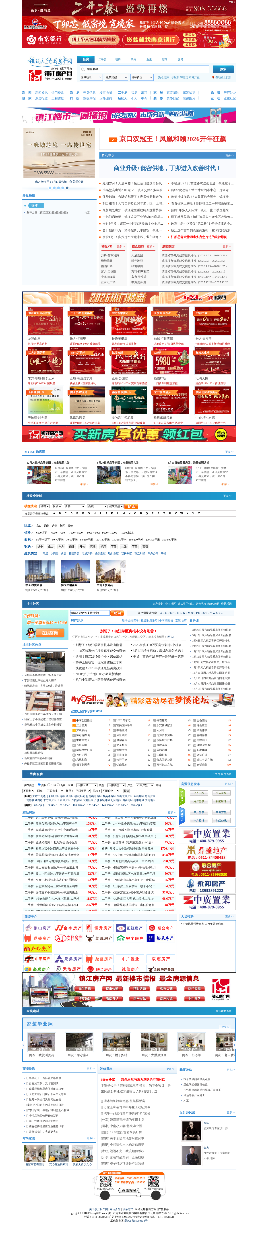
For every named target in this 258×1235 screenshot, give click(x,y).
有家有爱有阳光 (35, 1164)
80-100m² (65, 805)
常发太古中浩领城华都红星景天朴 (131, 864)
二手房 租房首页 (222, 774)
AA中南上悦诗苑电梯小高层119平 (134, 870)
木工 (186, 1100)
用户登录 (199, 801)
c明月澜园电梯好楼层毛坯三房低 (57, 876)
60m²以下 (40, 805)
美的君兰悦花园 (123, 418)
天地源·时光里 (37, 418)
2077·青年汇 (123, 720)
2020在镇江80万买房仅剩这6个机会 (157, 645)
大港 (124, 546)
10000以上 (128, 532)
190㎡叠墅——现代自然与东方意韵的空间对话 (133, 1079)
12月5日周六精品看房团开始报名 (211, 688)
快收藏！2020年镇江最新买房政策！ (101, 668)
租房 (118, 59)
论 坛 (215, 92)
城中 (40, 546)
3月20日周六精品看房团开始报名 (211, 629)
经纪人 (122, 98)
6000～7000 (58, 532)
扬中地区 (139, 800)
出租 (144, 92)
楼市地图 (105, 92)
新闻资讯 (41, 92)
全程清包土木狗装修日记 (127, 1144)
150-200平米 (136, 539)
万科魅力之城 (165, 764)
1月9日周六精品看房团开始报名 (211, 662)
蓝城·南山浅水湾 (81, 378)
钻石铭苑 (162, 720)
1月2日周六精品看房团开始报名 (211, 667)
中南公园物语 (84, 720)
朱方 (61, 546)
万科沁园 (81, 754)
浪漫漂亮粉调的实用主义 (127, 1119)
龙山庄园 (202, 725)
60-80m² (53, 805)
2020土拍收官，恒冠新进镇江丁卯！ (101, 662)
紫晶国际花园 (165, 759)
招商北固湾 (83, 764)
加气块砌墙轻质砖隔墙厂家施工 (202, 1089)
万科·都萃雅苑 (110, 255)
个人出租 (199, 793)
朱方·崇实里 (204, 338)
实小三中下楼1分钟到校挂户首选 (57, 832)
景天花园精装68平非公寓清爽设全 (57, 870)
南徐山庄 (202, 740)
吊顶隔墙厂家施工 (194, 1095)
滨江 (92, 546)
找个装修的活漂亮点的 (197, 1079)
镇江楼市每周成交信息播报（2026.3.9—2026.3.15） (194, 260)
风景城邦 (121, 735)
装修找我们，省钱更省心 (43, 1131)
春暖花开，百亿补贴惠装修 (45, 1078)
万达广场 (202, 754)
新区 (62, 525)
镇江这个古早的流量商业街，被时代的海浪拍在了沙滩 (208, 230)
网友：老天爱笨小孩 (229, 1055)
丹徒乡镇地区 (102, 800)
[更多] (170, 636)
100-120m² (79, 805)
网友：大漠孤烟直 (154, 1055)
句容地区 (127, 800)
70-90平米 (72, 539)
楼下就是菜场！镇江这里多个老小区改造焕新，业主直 (208, 217)
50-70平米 (58, 539)
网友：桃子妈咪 (117, 1055)
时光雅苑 (137, 260)
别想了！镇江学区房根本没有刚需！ (128, 631)
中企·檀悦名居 (205, 418)
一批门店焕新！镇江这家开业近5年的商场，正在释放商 (141, 217)
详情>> (84, 484)
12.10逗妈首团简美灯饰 (126, 1132)
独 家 (26, 98)
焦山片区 (150, 796)
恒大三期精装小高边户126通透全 (57, 895)
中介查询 (199, 820)
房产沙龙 (230, 92)
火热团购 (105, 98)
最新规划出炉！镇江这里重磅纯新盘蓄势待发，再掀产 (140, 210)
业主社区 (230, 98)
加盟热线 (222, 820)
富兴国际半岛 (124, 725)
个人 (134, 98)
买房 (134, 92)
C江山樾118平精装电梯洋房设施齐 (135, 832)
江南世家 (162, 754)
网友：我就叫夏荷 (41, 1055)
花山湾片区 (95, 796)
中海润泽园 (108, 277)
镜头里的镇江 (186, 603)
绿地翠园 (107, 260)
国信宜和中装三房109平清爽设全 (57, 907)
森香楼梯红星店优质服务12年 (46, 1088)
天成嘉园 (137, 255)
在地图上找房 (223, 77)
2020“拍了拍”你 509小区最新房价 (98, 674)
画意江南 (121, 754)
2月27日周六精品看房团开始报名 (211, 646)
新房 (86, 59)
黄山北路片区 (125, 796)
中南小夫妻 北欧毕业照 (126, 1126)
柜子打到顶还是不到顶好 (127, 1163)
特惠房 (184, 77)
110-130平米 (102, 539)
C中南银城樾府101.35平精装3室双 (134, 838)
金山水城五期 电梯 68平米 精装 (133, 845)
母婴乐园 (226, 603)
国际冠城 (162, 750)
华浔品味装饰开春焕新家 (43, 1115)
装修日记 (173, 98)
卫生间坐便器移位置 (196, 1084)
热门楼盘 (58, 92)
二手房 (102, 59)
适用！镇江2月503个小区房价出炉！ (101, 656)
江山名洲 (81, 725)
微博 (180, 59)
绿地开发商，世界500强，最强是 (43, 685)
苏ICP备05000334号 (136, 1220)
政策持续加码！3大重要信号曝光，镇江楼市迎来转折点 (209, 196)
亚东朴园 (121, 745)
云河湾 (161, 730)
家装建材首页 (224, 1011)
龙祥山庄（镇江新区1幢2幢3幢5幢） (48, 212)
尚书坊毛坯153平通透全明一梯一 (57, 820)
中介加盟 (222, 812)
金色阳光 (202, 720)
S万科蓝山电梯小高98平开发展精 (134, 895)
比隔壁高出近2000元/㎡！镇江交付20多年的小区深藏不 (140, 190)
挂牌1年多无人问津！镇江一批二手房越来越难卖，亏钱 (209, 210)
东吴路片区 (109, 796)
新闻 (164, 59)
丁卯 (113, 546)
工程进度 (58, 98)
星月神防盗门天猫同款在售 (45, 1099)
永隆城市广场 (165, 740)
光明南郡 (202, 764)
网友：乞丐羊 (191, 1055)
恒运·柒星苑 (83, 735)
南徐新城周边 (35, 800)
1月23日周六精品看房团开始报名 (211, 651)
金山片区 (138, 796)
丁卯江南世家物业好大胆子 (40, 680)
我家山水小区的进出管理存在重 (43, 719)
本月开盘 (194, 77)
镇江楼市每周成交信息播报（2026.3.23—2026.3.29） (195, 255)
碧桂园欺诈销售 (33, 752)
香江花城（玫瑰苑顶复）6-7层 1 (133, 857)
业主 (149, 59)
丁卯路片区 (53, 796)
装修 (133, 59)
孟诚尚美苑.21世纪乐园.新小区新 (57, 857)
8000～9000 (94, 532)
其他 (70, 525)
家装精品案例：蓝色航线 (127, 1157)
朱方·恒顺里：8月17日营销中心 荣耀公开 (59, 181)
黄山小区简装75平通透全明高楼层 (57, 889)
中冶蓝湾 (121, 730)
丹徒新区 (76, 800)
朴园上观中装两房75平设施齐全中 (57, 864)
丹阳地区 (116, 800)
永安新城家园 (165, 725)
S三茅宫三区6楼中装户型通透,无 (133, 907)
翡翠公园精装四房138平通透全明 (57, 851)
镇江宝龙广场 (205, 759)
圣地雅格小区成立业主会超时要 (43, 724)
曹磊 (206, 1123)
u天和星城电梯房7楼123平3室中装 (57, 826)
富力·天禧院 (108, 271)
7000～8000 (76, 532)
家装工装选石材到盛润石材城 (51, 1110)
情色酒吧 (213, 603)
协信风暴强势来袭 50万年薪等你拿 (203, 923)
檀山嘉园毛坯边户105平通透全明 (57, 882)
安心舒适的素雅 (58, 1164)
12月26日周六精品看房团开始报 (211, 672)
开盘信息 (89, 92)
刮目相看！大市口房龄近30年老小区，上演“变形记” (138, 203)
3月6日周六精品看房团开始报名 (211, 640)
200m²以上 (137, 805)
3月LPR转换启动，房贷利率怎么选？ (158, 650)
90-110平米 (86, 539)
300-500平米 (169, 539)
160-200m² (122, 805)
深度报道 (41, 98)
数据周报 (89, 98)
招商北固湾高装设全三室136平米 (134, 876)
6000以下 (41, 532)
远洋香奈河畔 (165, 735)
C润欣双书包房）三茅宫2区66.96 (133, 820)
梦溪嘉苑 (81, 730)
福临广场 (107, 266)
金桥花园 (162, 745)
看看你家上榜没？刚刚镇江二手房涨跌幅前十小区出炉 (208, 203)
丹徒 (54, 525)
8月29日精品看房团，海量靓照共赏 (118, 462)
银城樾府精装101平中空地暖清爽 (57, 845)
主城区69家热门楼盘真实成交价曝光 (101, 650)
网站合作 (115, 1209)
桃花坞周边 (81, 796)
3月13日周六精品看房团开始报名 (211, 635)
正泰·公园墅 (120, 378)
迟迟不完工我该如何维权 (127, 1151)
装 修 (158, 98)
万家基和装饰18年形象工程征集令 (127, 1107)
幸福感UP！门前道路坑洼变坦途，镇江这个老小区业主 (209, 183)
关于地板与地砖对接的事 (127, 1138)
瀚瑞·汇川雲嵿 (163, 338)
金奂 (206, 1147)
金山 (51, 546)
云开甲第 (121, 759)
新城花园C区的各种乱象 (38, 758)
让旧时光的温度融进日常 (49, 1104)
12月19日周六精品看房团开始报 (211, 678)
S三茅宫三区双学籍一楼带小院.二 (134, 901)
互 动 (215, 98)
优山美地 (121, 764)
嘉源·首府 (181, 620)
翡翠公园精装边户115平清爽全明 (57, 838)
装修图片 (189, 98)
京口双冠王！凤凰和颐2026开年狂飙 (172, 139)
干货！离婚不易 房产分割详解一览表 (158, 656)
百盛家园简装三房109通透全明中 (57, 901)
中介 (144, 98)
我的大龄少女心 (82, 1164)
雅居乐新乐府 (163, 418)
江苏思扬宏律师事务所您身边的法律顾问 (199, 237)
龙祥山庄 (34, 338)
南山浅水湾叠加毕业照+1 (44, 1121)
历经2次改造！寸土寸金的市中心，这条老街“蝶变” (206, 190)
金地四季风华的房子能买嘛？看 (43, 675)
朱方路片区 (50, 800)
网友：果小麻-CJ (79, 1055)
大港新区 (88, 800)
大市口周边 (39, 796)
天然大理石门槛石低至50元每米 (47, 1094)
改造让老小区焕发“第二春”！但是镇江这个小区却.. (206, 223)
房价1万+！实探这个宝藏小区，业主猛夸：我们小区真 (140, 237)
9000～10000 (109, 532)
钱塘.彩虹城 (204, 745)
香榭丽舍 (202, 735)
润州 (47, 525)
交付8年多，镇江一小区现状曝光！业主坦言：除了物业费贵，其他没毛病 (153, 223)
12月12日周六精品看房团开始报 (211, 683)
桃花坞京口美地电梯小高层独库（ (134, 851)
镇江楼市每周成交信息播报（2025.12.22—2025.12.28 (195, 282)
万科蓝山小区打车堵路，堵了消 (43, 714)
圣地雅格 (202, 730)
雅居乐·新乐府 (149, 620)
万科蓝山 (81, 745)
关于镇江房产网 (98, 1209)
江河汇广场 (108, 282)
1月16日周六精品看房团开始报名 (211, 656)
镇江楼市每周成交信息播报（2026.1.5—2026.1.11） (194, 271)
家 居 (158, 92)
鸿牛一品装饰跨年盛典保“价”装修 (127, 1113)
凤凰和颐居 (77, 418)
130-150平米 (119, 539)
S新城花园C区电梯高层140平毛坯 (134, 889)
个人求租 (222, 793)
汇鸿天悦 (202, 378)
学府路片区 (67, 796)
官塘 (145, 546)
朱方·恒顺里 (78, 338)
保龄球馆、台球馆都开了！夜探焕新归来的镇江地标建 (140, 196)
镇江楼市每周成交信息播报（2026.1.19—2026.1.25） (195, 266)
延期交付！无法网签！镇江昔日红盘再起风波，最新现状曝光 (145, 183)
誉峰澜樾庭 (119, 338)
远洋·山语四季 (130, 620)
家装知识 (189, 92)
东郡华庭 (202, 750)
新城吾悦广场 (84, 750)
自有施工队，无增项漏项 (43, 1083)
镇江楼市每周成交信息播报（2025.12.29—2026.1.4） (195, 277)
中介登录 (199, 812)
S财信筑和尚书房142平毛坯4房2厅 (134, 882)
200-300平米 (153, 539)
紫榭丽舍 (121, 750)
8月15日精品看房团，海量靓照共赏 (188, 462)
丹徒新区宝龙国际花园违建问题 (43, 763)
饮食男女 (201, 603)
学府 (103, 546)
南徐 (71, 546)
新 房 (74, 92)
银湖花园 (121, 740)
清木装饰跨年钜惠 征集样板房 (124, 1101)
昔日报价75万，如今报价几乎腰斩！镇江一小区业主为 (140, 230)
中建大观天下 (84, 740)
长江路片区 (64, 800)
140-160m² (108, 805)
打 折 (74, 98)
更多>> (229, 155)
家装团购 (173, 92)
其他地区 (150, 800)
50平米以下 (43, 539)
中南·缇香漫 (166, 620)
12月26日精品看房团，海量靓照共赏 (48, 462)
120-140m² (93, 805)
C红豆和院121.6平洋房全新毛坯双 (134, 826)
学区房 (175, 77)
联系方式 (127, 1209)
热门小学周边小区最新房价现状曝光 (101, 680)
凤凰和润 (81, 759)
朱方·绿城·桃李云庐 (41, 378)
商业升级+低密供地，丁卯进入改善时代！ (167, 168)
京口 (39, 525)
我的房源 (222, 801)
